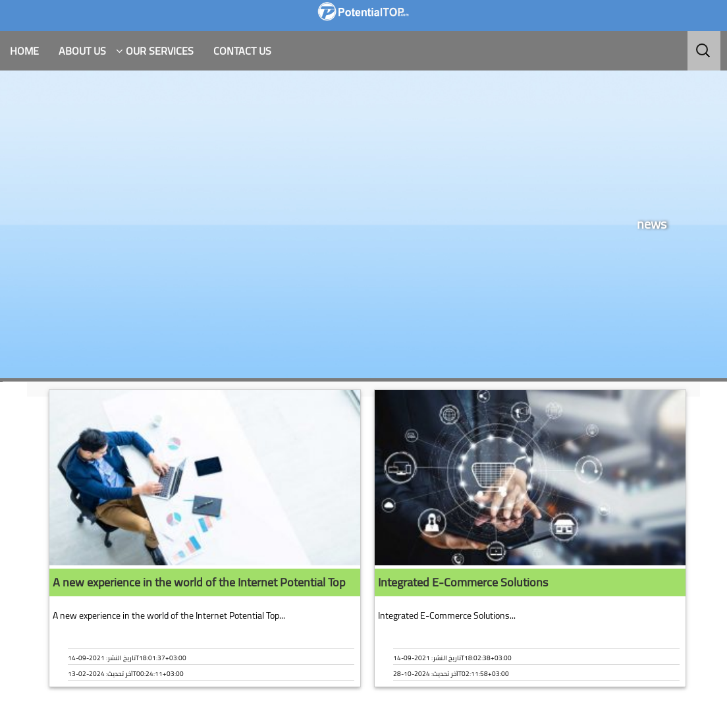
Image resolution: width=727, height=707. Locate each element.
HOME (24, 51)
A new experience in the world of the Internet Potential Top (199, 582)
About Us (82, 51)
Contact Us (242, 51)
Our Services (160, 51)
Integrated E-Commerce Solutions (463, 582)
